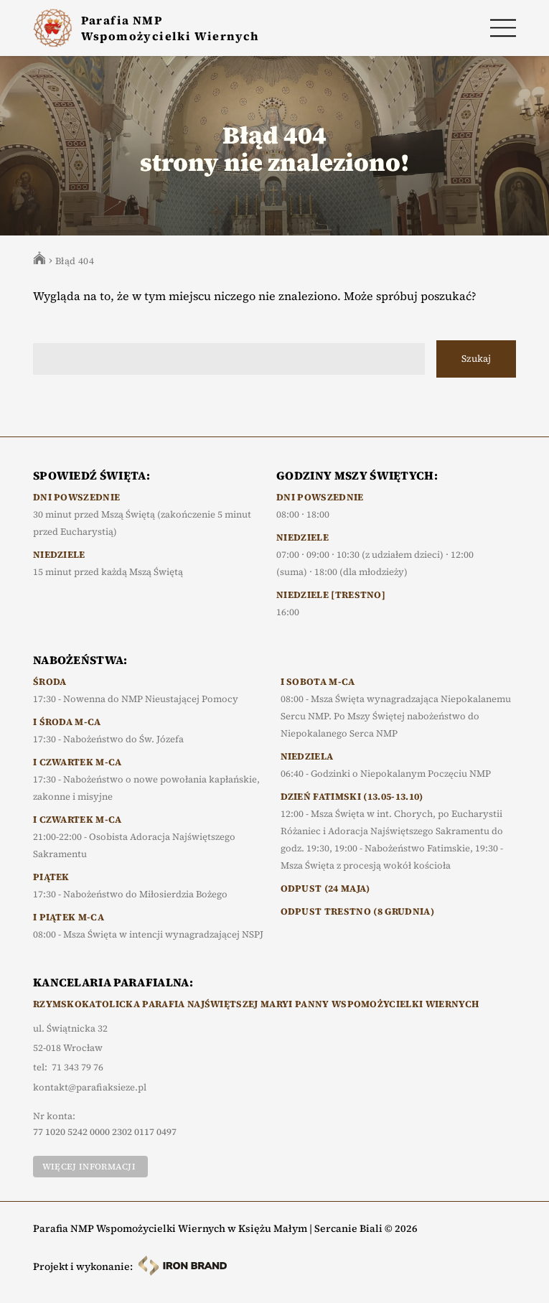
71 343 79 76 (77, 1067)
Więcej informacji (89, 1166)
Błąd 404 (74, 261)
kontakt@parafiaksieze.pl (89, 1087)
